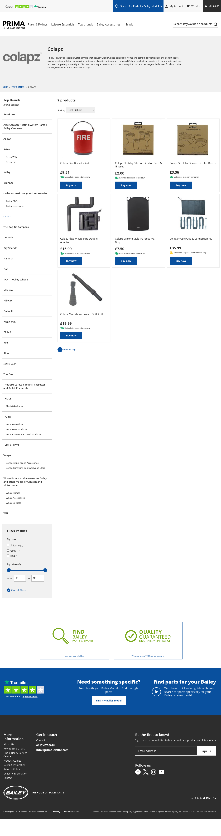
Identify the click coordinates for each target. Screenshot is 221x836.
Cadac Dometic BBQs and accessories (25, 193)
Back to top (66, 349)
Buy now (71, 185)
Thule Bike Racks (14, 406)
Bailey (7, 172)
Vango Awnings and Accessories (22, 462)
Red (5, 342)
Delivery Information (15, 773)
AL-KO (7, 138)
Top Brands (11, 100)
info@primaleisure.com (52, 750)
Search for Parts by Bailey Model (138, 6)
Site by (203, 797)
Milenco (8, 290)
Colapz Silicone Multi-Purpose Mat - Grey (136, 240)
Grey (13, 550)
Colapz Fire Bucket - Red (74, 163)
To (28, 578)
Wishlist (193, 6)
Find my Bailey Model (109, 700)
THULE (7, 398)
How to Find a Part (14, 748)
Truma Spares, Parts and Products (23, 434)
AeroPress (9, 114)
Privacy (56, 812)
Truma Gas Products (16, 429)
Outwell (8, 311)
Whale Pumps (13, 492)
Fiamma (8, 258)
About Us (8, 744)
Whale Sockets (13, 502)
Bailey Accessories (108, 24)
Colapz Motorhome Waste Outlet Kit (81, 314)
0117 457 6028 (45, 745)
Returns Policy (11, 769)
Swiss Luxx (9, 363)
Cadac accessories (15, 206)
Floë (5, 269)
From (9, 578)
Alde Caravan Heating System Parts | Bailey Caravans (25, 126)
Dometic (8, 237)
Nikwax (7, 300)
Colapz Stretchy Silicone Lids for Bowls (192, 163)
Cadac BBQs (12, 201)
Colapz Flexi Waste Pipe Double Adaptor (79, 240)
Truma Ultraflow (14, 424)
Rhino (6, 353)
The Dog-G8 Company (16, 227)
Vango (7, 455)
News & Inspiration (14, 765)
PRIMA (7, 332)
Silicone (15, 545)
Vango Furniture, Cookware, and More (25, 467)
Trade (129, 24)
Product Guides (12, 760)
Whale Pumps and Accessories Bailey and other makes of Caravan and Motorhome (25, 482)
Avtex (6, 149)
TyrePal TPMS (11, 444)
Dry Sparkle (10, 248)
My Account (174, 6)
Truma (7, 416)
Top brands (85, 24)
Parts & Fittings (38, 24)
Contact (7, 777)
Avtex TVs (11, 161)
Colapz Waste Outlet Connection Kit (191, 238)
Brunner (8, 182)
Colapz (7, 216)
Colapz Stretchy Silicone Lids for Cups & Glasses (138, 164)
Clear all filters (16, 590)
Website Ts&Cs (71, 812)
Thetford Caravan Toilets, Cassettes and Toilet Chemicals (24, 386)
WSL (5, 513)
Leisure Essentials (62, 24)
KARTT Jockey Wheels (15, 279)
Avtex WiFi (11, 156)
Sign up (206, 751)
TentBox (8, 374)
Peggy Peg (9, 321)
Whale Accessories (15, 497)
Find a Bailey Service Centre (15, 754)
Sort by (61, 110)
